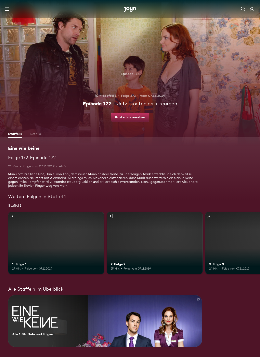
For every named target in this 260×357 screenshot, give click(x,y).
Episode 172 (130, 74)
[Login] (252, 9)
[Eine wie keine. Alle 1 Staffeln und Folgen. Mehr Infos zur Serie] (105, 321)
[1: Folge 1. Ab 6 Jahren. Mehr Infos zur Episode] (56, 243)
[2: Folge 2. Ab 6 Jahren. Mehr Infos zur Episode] (155, 243)
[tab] (15, 134)
